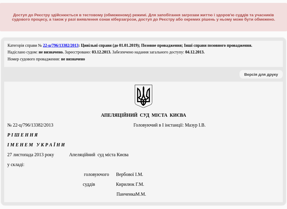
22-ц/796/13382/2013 (60, 45)
